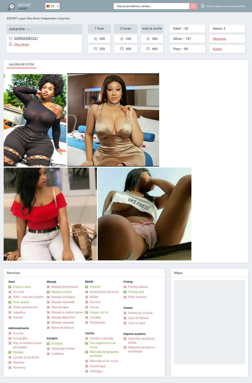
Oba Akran (33, 18)
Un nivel (18, 292)
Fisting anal (136, 292)
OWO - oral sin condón (28, 297)
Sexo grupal (21, 302)
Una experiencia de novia (102, 345)
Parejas (18, 352)
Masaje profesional (64, 287)
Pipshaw (18, 362)
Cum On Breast (138, 318)
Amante (95, 287)
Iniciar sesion (223, 5)
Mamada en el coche (104, 361)
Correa (94, 307)
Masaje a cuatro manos (67, 312)
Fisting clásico (138, 287)
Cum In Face (136, 323)
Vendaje (95, 317)
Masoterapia (60, 307)
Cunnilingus (98, 366)
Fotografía (20, 338)
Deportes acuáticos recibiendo (141, 349)
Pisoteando (97, 322)
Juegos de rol (99, 312)
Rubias (217, 49)
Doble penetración (25, 307)
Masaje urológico (63, 297)
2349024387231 (26, 38)
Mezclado (219, 39)
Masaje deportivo (63, 317)
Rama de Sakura (62, 327)
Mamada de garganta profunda (104, 354)
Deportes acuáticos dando (141, 340)
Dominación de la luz (104, 292)
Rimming (19, 367)
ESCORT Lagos (16, 18)
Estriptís (57, 343)
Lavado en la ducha (26, 357)
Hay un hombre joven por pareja (27, 345)
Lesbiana (57, 353)
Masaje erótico (61, 292)
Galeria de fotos (21, 64)
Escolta (18, 333)
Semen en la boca (140, 313)
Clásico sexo (22, 287)
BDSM (94, 297)
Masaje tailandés (63, 302)
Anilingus (96, 371)
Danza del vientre (63, 348)
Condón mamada (101, 338)
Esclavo (95, 302)
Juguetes (19, 312)
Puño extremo (137, 297)
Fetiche (18, 317)
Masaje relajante (62, 322)
